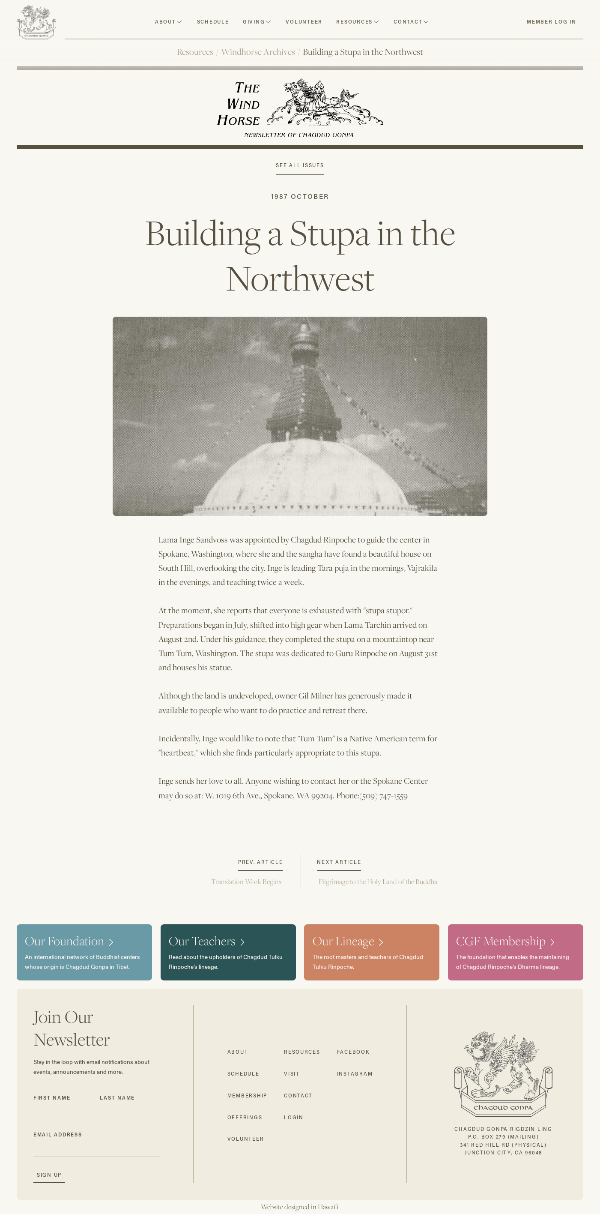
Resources (195, 51)
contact (408, 21)
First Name (51, 1097)
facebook (353, 1052)
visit (292, 1073)
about (165, 21)
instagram (355, 1073)
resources (354, 21)
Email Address (57, 1134)
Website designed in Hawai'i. (300, 1207)
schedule (213, 21)
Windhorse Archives (258, 51)
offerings (245, 1117)
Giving (254, 21)
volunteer (304, 21)
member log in (551, 21)
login (294, 1117)
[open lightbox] (300, 408)
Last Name (117, 1097)
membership (247, 1095)
